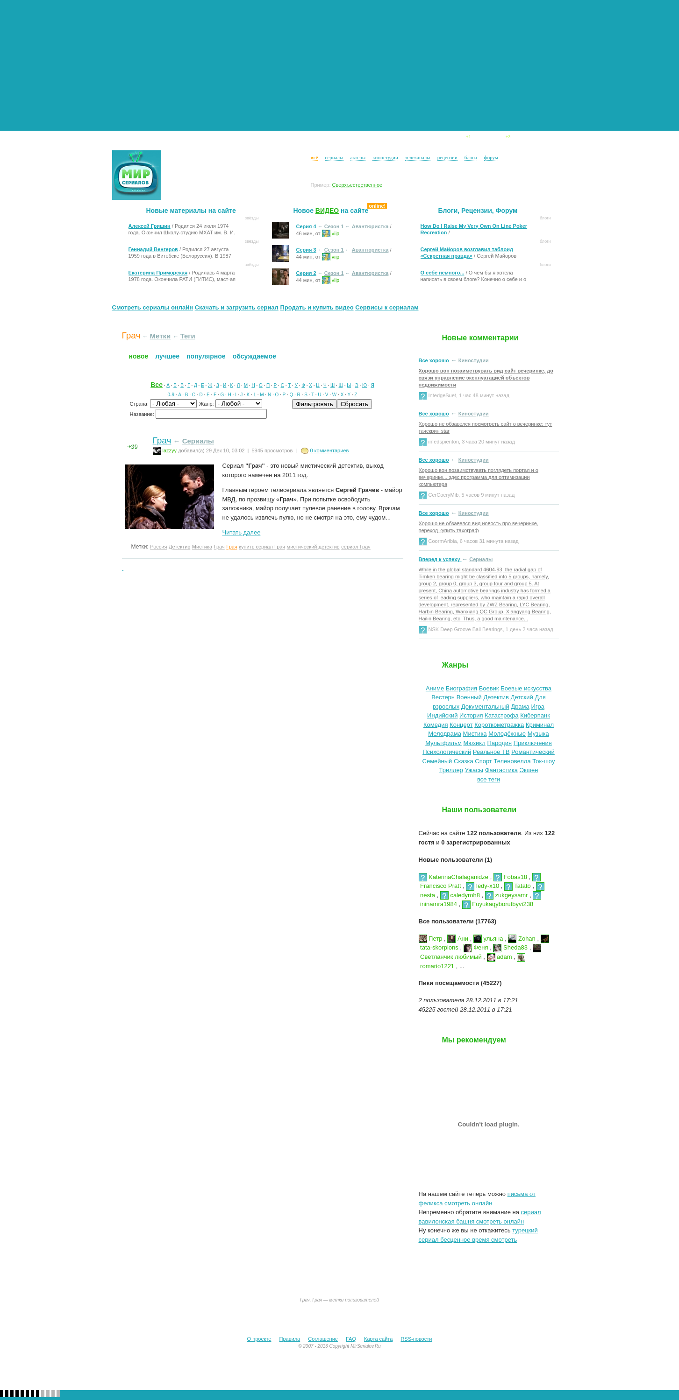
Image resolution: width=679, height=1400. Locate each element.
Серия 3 (306, 250)
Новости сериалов (171, 138)
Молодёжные (507, 733)
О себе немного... (443, 272)
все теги (488, 779)
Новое (139, 356)
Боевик (489, 688)
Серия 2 (306, 273)
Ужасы (474, 770)
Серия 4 (306, 226)
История (471, 715)
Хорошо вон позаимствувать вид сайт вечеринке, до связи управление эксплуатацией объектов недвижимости (486, 377)
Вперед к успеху (440, 559)
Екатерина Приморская (158, 272)
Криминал (540, 724)
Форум (536, 138)
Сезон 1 (334, 226)
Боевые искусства (525, 688)
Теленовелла (511, 761)
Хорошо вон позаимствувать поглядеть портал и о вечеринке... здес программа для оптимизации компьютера (478, 477)
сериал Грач (356, 546)
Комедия (435, 724)
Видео (496, 138)
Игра (537, 706)
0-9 (171, 394)
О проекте (259, 1339)
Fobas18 (510, 876)
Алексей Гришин (150, 226)
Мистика (202, 546)
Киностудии (318, 138)
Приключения (533, 742)
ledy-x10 (482, 885)
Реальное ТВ (491, 751)
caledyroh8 (460, 895)
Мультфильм (443, 742)
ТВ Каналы (369, 138)
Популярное (205, 356)
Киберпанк (535, 715)
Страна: (140, 404)
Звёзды (272, 138)
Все (156, 384)
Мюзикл (475, 742)
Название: (143, 414)
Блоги (456, 138)
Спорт (483, 761)
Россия (158, 546)
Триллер (451, 770)
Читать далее (241, 532)
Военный (469, 697)
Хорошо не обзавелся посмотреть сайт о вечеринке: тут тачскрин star (485, 427)
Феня (476, 947)
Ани (457, 938)
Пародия (499, 742)
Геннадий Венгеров (153, 249)
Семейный (437, 761)
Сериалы (231, 138)
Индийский (442, 715)
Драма (520, 706)
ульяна (488, 938)
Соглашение (323, 1339)
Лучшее (167, 356)
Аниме (435, 688)
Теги (187, 336)
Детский (522, 697)
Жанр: (207, 404)
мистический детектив (313, 546)
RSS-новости (416, 1339)
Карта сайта (378, 1339)
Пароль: (175, 170)
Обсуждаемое (254, 356)
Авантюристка (370, 226)
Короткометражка (499, 724)
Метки (160, 336)
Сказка (463, 761)
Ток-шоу (543, 761)
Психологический (446, 751)
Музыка (538, 733)
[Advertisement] (339, 65)
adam (499, 956)
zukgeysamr (506, 895)
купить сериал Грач (262, 546)
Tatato (517, 885)
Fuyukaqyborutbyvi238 (497, 904)
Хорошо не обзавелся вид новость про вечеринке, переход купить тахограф (478, 527)
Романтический (533, 751)
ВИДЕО (327, 210)
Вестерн (443, 697)
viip (331, 233)
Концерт (461, 724)
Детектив (179, 546)
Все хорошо (434, 360)
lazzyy (165, 450)
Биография (461, 688)
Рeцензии (417, 138)
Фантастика (501, 770)
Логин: (173, 158)
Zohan (521, 938)
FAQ (351, 1339)
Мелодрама (444, 733)
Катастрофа (501, 715)
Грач (162, 440)
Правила (289, 1339)
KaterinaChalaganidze (454, 876)
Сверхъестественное (357, 185)
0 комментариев (329, 450)
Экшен (529, 770)
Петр (431, 938)
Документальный (485, 706)
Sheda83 (510, 947)
